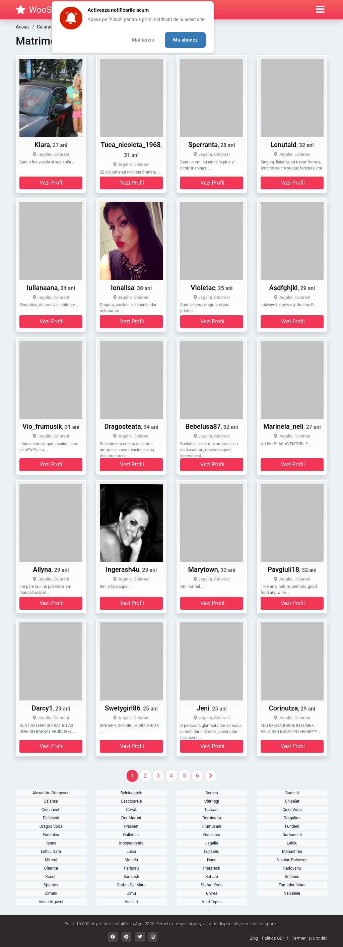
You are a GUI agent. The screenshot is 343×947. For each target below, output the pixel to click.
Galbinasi (131, 834)
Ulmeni (51, 893)
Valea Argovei (51, 901)
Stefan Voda (211, 885)
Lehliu (292, 843)
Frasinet (131, 826)
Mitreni (51, 860)
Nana (211, 860)
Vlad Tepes (212, 901)
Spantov (51, 885)
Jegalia (211, 843)
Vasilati (131, 901)
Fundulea (51, 834)
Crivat (131, 809)
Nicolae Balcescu (292, 860)
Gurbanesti (292, 834)
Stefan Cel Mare (131, 885)
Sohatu (211, 876)
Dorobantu (211, 818)
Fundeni (292, 826)
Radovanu (292, 868)
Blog (254, 938)
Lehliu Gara (51, 851)
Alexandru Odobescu (51, 793)
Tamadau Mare (292, 885)
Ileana (51, 843)
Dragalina (292, 818)
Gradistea (211, 834)
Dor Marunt (131, 818)
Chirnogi (211, 801)
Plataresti (211, 868)
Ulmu (131, 893)
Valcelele (292, 893)
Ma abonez (185, 40)
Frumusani (211, 826)
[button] (320, 9)
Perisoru (131, 868)
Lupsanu (211, 851)
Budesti (292, 793)
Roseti (51, 876)
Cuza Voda (291, 809)
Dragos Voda (51, 826)
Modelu (131, 860)
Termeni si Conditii (309, 938)
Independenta (131, 843)
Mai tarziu (143, 40)
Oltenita (51, 868)
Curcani (212, 809)
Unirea (211, 893)
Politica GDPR (275, 938)
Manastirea (292, 851)
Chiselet (292, 801)
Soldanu (292, 876)
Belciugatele (131, 793)
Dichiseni (51, 818)
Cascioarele (131, 801)
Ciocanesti (51, 809)
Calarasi (51, 801)
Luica (131, 851)
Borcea (211, 793)
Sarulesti (131, 876)
